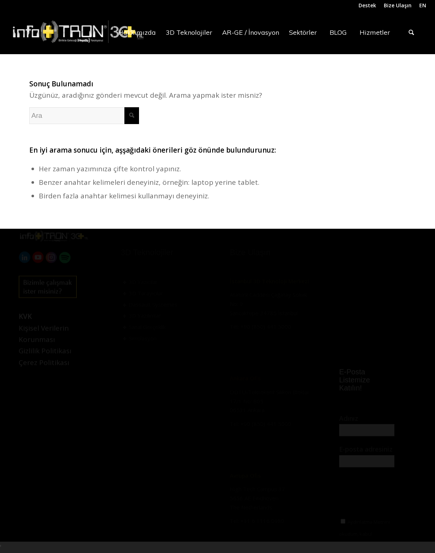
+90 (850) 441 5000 (265, 326)
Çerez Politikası (44, 376)
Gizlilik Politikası (45, 364)
